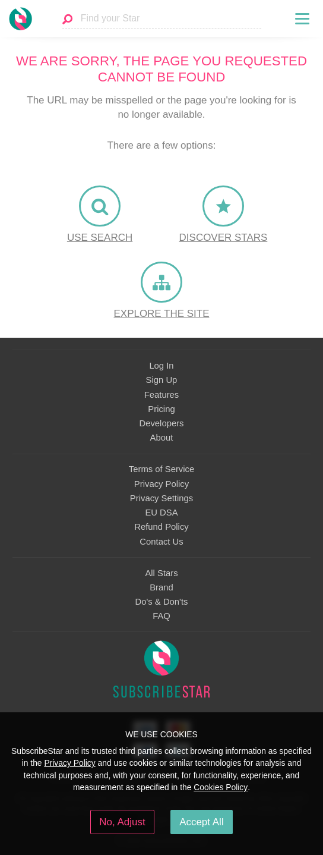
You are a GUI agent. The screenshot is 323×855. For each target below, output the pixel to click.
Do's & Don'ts (161, 601)
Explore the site (162, 313)
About (161, 437)
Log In (161, 365)
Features (161, 395)
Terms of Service (161, 469)
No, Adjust (122, 822)
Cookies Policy (221, 787)
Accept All (201, 822)
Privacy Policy (161, 484)
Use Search (99, 237)
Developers (161, 423)
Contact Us (161, 541)
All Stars (161, 573)
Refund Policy (161, 527)
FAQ (161, 616)
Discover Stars (223, 237)
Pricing (161, 409)
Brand (161, 587)
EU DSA (161, 512)
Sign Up (162, 380)
